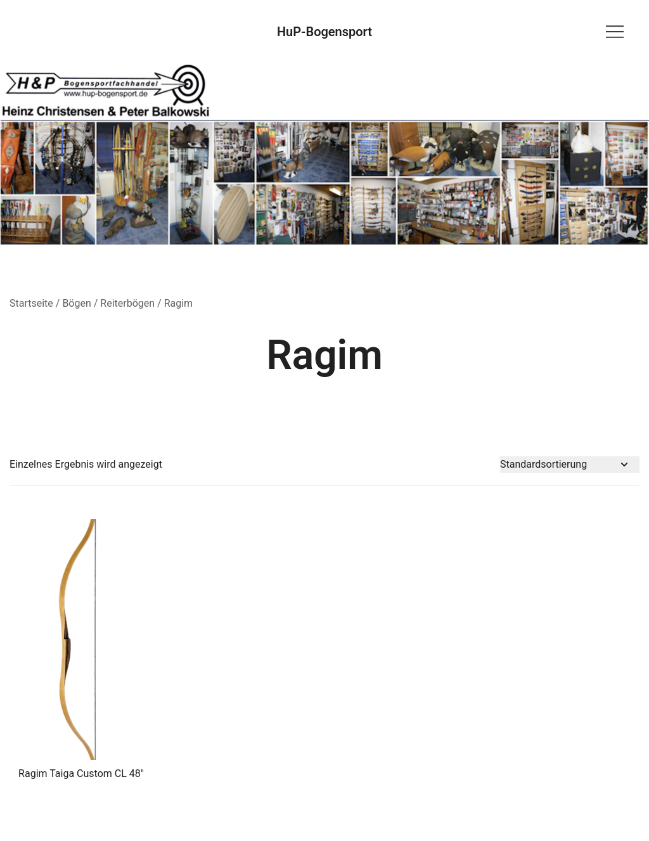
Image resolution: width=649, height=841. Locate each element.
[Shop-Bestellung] (569, 464)
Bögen (76, 303)
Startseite (31, 303)
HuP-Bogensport (324, 31)
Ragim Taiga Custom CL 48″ (81, 773)
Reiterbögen (127, 303)
